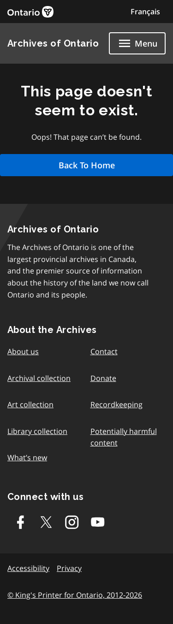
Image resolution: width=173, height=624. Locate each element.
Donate (103, 378)
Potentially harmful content (123, 437)
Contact (104, 351)
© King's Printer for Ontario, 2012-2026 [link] (74, 595)
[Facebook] (20, 522)
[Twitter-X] (46, 522)
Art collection (30, 404)
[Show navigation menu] (137, 43)
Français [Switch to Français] (145, 11)
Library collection (37, 431)
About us (23, 351)
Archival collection (39, 378)
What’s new (27, 457)
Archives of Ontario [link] (53, 43)
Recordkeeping (116, 404)
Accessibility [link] (28, 568)
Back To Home (87, 165)
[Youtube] (98, 522)
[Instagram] (72, 522)
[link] (30, 12)
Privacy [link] (69, 568)
